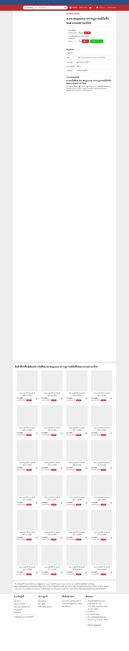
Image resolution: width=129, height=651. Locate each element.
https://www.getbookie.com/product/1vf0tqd (28, 586)
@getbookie (97, 625)
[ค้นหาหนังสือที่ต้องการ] (65, 7)
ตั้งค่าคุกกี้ (17, 612)
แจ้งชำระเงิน (83, 7)
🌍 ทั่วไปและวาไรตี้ (82, 62)
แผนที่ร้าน (91, 611)
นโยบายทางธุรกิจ (19, 604)
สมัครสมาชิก (112, 7)
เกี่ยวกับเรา (17, 601)
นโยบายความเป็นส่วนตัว (22, 607)
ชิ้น (80, 41)
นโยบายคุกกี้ (18, 609)
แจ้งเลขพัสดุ (42, 601)
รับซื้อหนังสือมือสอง (44, 607)
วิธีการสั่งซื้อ (42, 604)
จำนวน (70, 41)
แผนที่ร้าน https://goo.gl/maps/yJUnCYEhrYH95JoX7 (89, 589)
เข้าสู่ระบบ (101, 7)
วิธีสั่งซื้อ (73, 7)
